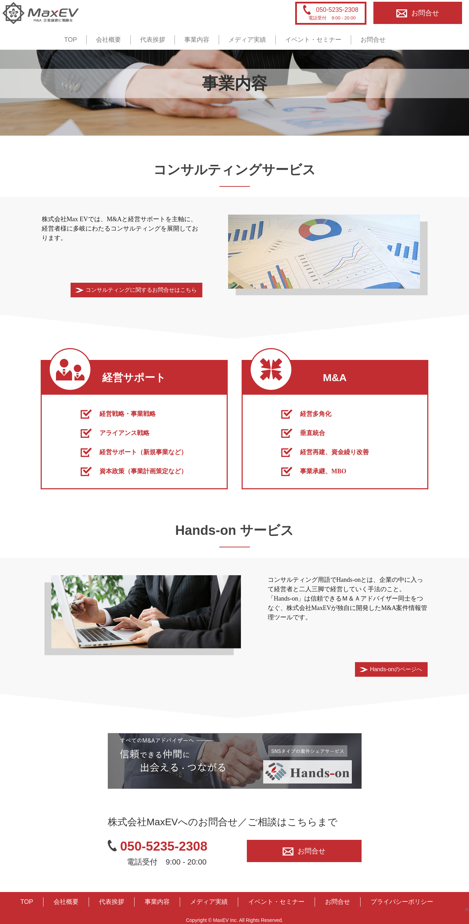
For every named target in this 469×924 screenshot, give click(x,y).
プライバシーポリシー (402, 901)
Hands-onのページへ (396, 669)
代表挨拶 (152, 39)
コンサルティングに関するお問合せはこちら (141, 290)
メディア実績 (247, 39)
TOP (70, 39)
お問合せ (417, 13)
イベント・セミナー (313, 39)
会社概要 (108, 39)
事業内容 (196, 39)
